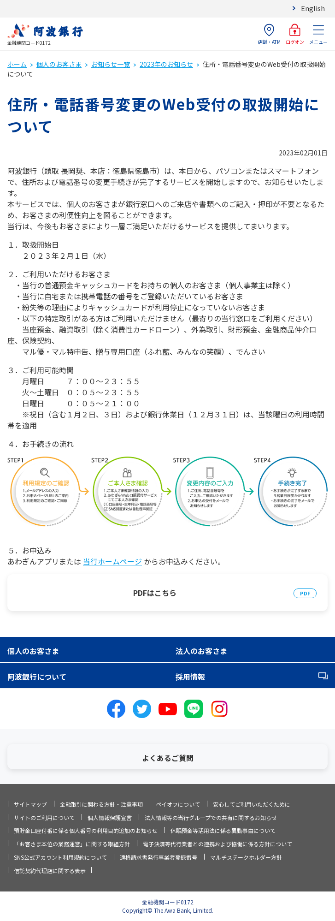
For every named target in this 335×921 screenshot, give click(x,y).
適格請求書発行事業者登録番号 (158, 857)
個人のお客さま (59, 64)
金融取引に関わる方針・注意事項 (101, 804)
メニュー (318, 34)
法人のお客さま (201, 650)
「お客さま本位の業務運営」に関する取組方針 (72, 844)
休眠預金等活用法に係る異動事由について (223, 830)
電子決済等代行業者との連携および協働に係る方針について (217, 844)
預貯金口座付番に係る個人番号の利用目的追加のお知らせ (86, 830)
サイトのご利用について (44, 817)
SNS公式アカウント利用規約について (60, 857)
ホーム (17, 64)
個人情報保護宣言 (110, 817)
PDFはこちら (154, 592)
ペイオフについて (178, 804)
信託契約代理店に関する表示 (50, 870)
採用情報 (190, 676)
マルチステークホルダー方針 (246, 857)
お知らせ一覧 (110, 64)
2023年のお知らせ (166, 64)
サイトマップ (30, 804)
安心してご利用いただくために (251, 804)
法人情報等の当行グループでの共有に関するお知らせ (211, 817)
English (313, 8)
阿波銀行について (36, 676)
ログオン (295, 34)
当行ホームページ (112, 561)
